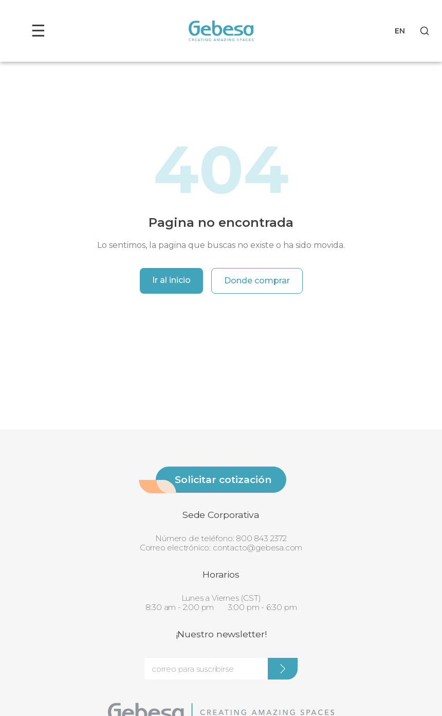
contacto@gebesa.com (257, 547)
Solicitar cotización (223, 479)
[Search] (424, 31)
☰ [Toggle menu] (38, 31)
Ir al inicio (171, 280)
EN (400, 30)
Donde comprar (257, 280)
